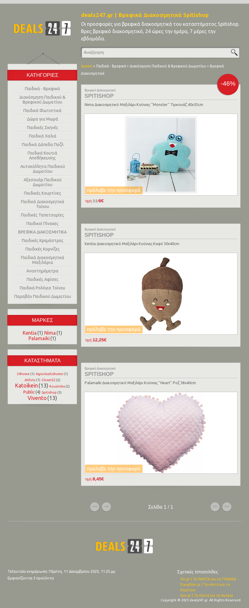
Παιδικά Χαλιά (42, 136)
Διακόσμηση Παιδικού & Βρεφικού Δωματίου (42, 99)
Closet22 (49, 380)
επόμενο (215, 507)
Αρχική (86, 66)
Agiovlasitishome (49, 374)
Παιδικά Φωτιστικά (42, 110)
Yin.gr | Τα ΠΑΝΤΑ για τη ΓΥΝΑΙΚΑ (208, 579)
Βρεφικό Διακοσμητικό (100, 90)
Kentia (30, 333)
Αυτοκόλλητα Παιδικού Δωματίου (42, 169)
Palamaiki (39, 338)
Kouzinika (57, 386)
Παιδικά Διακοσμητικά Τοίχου (42, 204)
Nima (50, 333)
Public (29, 392)
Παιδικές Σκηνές (42, 127)
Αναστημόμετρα (42, 270)
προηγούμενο (106, 507)
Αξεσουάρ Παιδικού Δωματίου (43, 182)
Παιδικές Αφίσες (43, 279)
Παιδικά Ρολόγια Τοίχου (42, 287)
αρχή (94, 507)
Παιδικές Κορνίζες (42, 249)
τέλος (227, 507)
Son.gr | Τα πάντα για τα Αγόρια (206, 595)
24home (23, 374)
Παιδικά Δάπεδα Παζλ (42, 144)
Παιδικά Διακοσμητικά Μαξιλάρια (42, 260)
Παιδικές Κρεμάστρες (42, 240)
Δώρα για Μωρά (42, 119)
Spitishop (49, 392)
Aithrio (30, 380)
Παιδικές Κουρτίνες (42, 193)
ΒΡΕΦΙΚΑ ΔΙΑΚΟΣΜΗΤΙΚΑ (42, 232)
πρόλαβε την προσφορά (113, 190)
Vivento (37, 398)
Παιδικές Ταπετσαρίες (42, 215)
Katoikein (26, 385)
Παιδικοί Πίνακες (42, 223)
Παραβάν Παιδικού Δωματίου (42, 296)
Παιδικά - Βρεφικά (42, 88)
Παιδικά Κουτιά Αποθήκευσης (42, 155)
